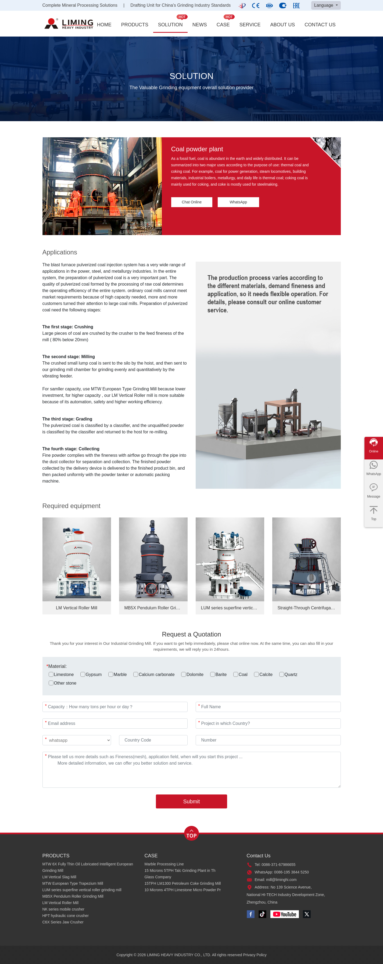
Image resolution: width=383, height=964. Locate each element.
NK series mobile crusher (63, 909)
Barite (218, 674)
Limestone (61, 674)
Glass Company (158, 877)
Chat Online (192, 202)
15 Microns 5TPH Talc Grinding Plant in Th (180, 870)
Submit (191, 801)
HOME (104, 24)
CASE (223, 24)
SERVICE (250, 24)
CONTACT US (320, 24)
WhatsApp (238, 202)
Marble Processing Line (164, 864)
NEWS (199, 24)
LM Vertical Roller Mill (60, 903)
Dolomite (192, 674)
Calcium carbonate (153, 674)
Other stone (63, 683)
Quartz (288, 674)
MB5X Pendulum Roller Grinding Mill (72, 896)
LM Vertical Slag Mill (59, 877)
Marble (117, 674)
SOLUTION (170, 24)
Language (324, 5)
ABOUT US (282, 24)
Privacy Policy (255, 955)
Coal (240, 674)
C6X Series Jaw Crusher (63, 922)
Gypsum (91, 674)
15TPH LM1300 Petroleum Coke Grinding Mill (183, 883)
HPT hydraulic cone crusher (65, 915)
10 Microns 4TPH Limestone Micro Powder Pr (183, 890)
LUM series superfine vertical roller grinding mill (81, 890)
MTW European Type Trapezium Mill (72, 883)
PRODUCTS (134, 24)
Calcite (263, 674)
